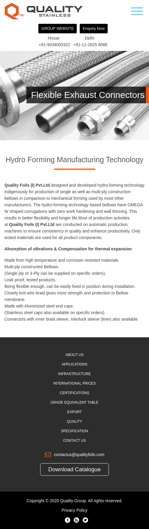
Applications (74, 364)
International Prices (74, 383)
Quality (74, 421)
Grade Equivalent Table (74, 402)
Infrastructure (74, 374)
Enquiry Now (94, 28)
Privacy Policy (74, 510)
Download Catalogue (74, 469)
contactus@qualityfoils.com (79, 454)
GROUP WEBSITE (57, 28)
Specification (74, 431)
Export (74, 412)
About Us (74, 355)
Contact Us (74, 441)
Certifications (74, 393)
